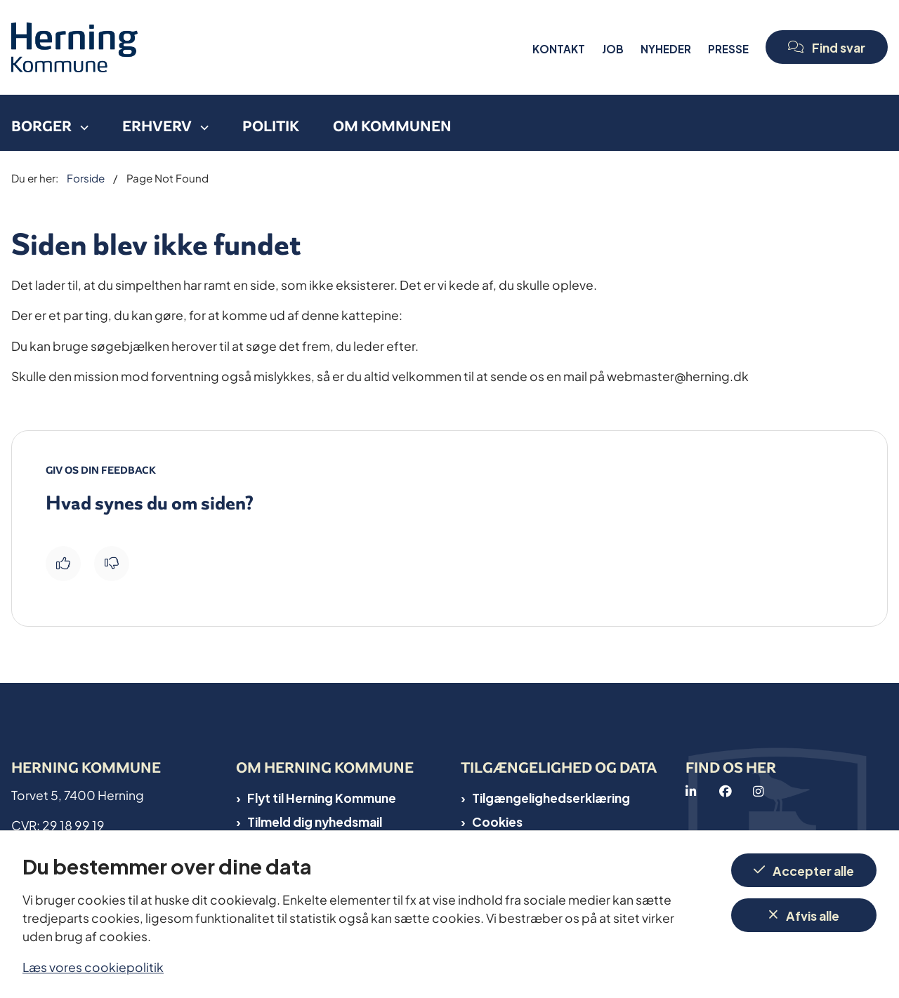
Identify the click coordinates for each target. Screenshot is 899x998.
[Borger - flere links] (80, 123)
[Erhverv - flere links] (200, 123)
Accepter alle (813, 870)
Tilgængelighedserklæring (551, 797)
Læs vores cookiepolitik (93, 966)
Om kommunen (392, 126)
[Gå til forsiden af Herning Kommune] (267, 47)
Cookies (497, 821)
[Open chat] (827, 47)
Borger (41, 126)
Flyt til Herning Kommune (321, 797)
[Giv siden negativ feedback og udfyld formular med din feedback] (111, 563)
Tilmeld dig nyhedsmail (314, 821)
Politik (270, 126)
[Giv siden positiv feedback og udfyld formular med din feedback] (63, 563)
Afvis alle (812, 915)
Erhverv (157, 126)
